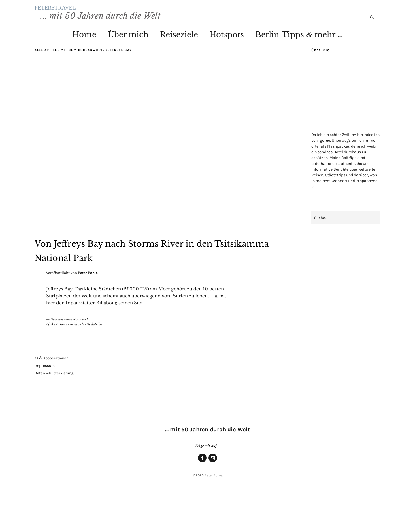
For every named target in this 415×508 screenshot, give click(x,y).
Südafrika (94, 337)
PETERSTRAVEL (96, 14)
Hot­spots (227, 47)
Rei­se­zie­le (179, 47)
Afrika (50, 337)
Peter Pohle (88, 286)
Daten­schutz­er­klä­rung (54, 386)
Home (84, 47)
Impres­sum (45, 378)
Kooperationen (52, 371)
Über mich (128, 47)
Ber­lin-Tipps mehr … (299, 47)
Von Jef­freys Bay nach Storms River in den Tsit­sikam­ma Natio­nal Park (152, 262)
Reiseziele (77, 337)
